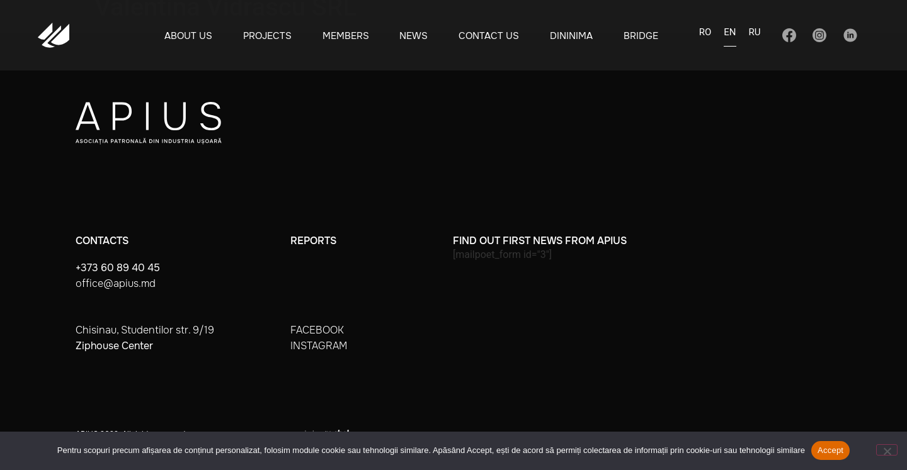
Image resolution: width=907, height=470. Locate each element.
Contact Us (489, 36)
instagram (318, 345)
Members (345, 36)
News (413, 36)
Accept (830, 450)
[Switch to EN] (730, 36)
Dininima (571, 36)
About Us (188, 36)
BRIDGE (641, 36)
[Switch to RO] (705, 36)
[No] (887, 450)
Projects (267, 36)
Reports (313, 240)
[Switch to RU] (755, 36)
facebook (317, 330)
